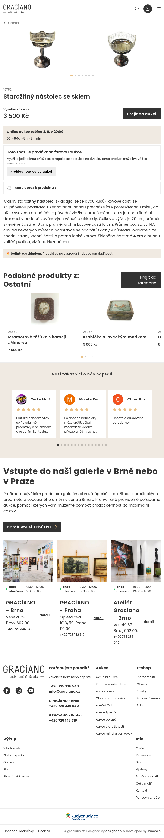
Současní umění (149, 699)
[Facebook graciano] (6, 691)
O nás (140, 748)
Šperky (142, 692)
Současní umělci (148, 777)
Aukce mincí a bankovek (114, 734)
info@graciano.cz (64, 691)
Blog (139, 763)
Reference (143, 755)
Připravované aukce (111, 684)
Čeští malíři (144, 784)
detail (45, 615)
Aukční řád (104, 706)
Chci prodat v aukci (110, 699)
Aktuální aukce (107, 677)
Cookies (44, 831)
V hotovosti (11, 748)
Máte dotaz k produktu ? (31, 187)
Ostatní (11, 23)
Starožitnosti (146, 677)
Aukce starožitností (110, 727)
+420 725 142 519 (72, 635)
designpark (113, 831)
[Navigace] (158, 9)
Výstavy (142, 770)
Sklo (140, 706)
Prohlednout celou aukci (31, 171)
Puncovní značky (148, 798)
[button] (82, 357)
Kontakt (141, 791)
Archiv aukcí (105, 692)
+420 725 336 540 (19, 629)
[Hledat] (137, 9)
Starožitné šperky (16, 777)
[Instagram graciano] (18, 691)
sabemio (154, 831)
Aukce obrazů (106, 720)
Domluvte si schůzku (32, 527)
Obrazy (142, 684)
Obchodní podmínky (18, 831)
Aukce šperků (106, 713)
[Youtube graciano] (30, 691)
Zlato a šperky (13, 755)
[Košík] (148, 8)
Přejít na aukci (141, 114)
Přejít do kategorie (146, 280)
